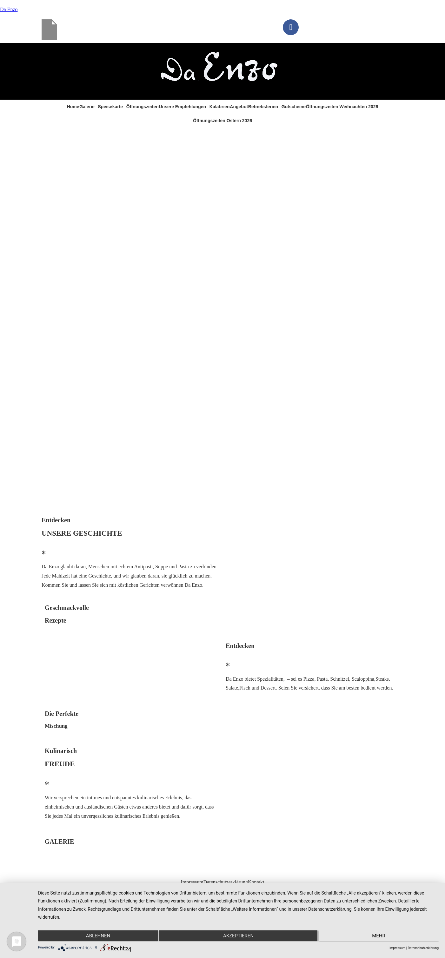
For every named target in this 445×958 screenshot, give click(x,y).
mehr (379, 936)
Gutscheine (294, 106)
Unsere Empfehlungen (182, 106)
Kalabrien (219, 106)
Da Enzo (9, 9)
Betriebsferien (263, 106)
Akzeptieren (238, 936)
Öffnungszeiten (142, 106)
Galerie (86, 106)
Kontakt (256, 882)
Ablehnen (98, 936)
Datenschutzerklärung (225, 882)
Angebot (239, 106)
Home (73, 106)
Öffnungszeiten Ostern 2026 (222, 120)
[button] (88, 107)
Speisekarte (110, 106)
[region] (222, 319)
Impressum (192, 882)
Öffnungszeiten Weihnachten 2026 (342, 106)
